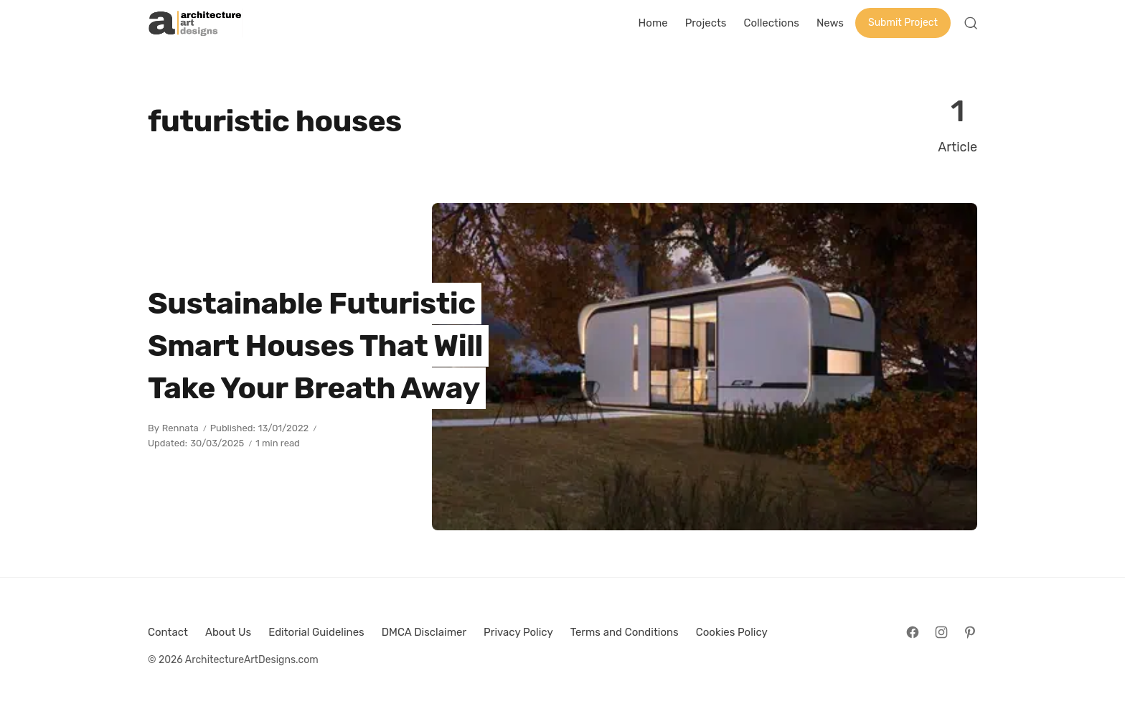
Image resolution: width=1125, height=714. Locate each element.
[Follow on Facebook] (913, 632)
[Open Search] (970, 23)
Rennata (180, 428)
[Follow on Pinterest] (970, 632)
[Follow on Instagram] (941, 632)
